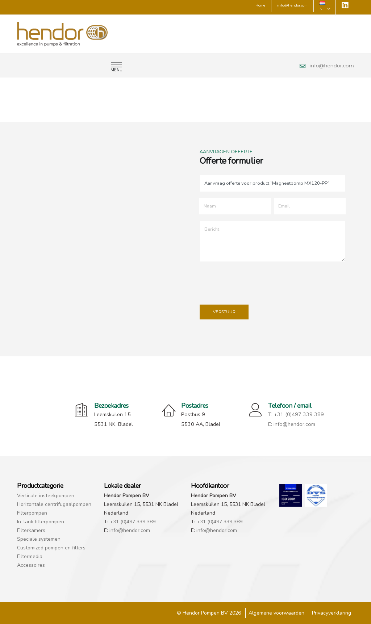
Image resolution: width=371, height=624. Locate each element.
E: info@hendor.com (291, 424)
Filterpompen (32, 513)
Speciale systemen (39, 539)
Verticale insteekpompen (45, 495)
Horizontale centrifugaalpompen (54, 504)
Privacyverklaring (331, 613)
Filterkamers (31, 530)
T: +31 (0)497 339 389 (296, 414)
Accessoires (31, 565)
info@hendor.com (331, 65)
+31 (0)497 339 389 (132, 521)
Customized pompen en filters (51, 547)
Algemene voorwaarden (276, 613)
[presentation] (254, 282)
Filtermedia (29, 556)
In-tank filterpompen (40, 521)
